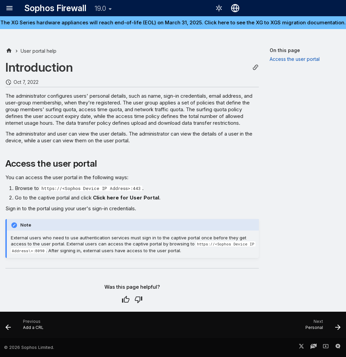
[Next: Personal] (321, 326)
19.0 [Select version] (100, 8)
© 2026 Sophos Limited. (29, 347)
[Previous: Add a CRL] (26, 326)
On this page (285, 50)
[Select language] (235, 8)
